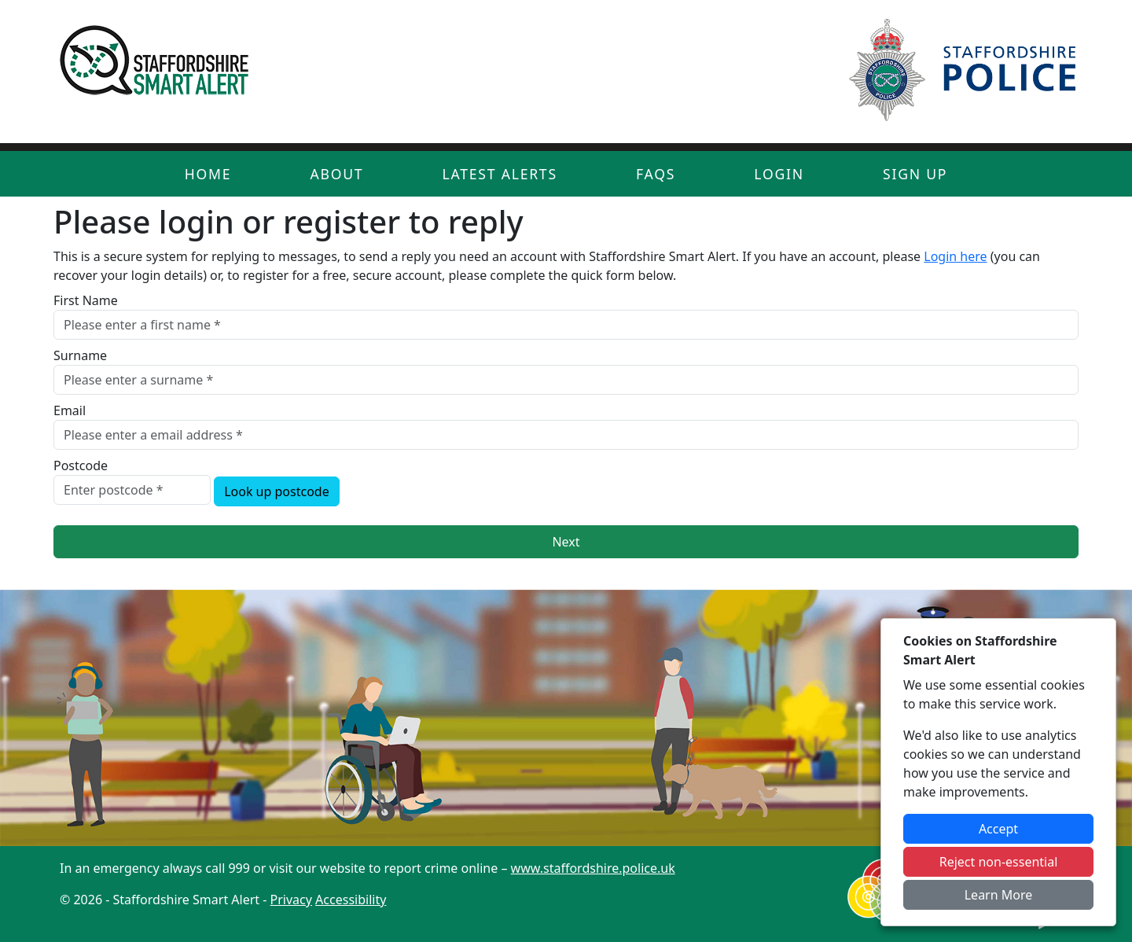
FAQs (655, 173)
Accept (998, 828)
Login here (955, 256)
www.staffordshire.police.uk (593, 868)
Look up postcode (276, 491)
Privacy (291, 899)
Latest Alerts (500, 173)
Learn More (999, 894)
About (336, 173)
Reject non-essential (998, 861)
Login (779, 173)
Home (208, 173)
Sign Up (915, 173)
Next (565, 541)
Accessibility (350, 899)
